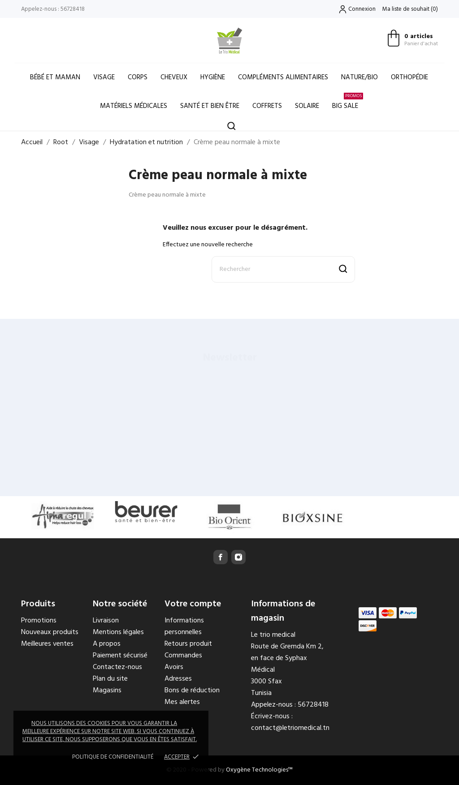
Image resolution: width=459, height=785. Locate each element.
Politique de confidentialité (112, 757)
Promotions (38, 620)
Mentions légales (118, 632)
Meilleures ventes (47, 644)
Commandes (183, 655)
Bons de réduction (192, 690)
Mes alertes (182, 702)
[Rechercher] (283, 269)
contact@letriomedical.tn (290, 728)
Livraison (106, 620)
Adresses (178, 679)
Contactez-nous (117, 667)
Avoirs (174, 667)
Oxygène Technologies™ (259, 770)
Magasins (107, 690)
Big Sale (347, 102)
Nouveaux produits (49, 632)
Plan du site (110, 679)
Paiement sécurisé (120, 655)
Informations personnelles (184, 626)
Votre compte (193, 604)
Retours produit (188, 644)
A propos (107, 644)
